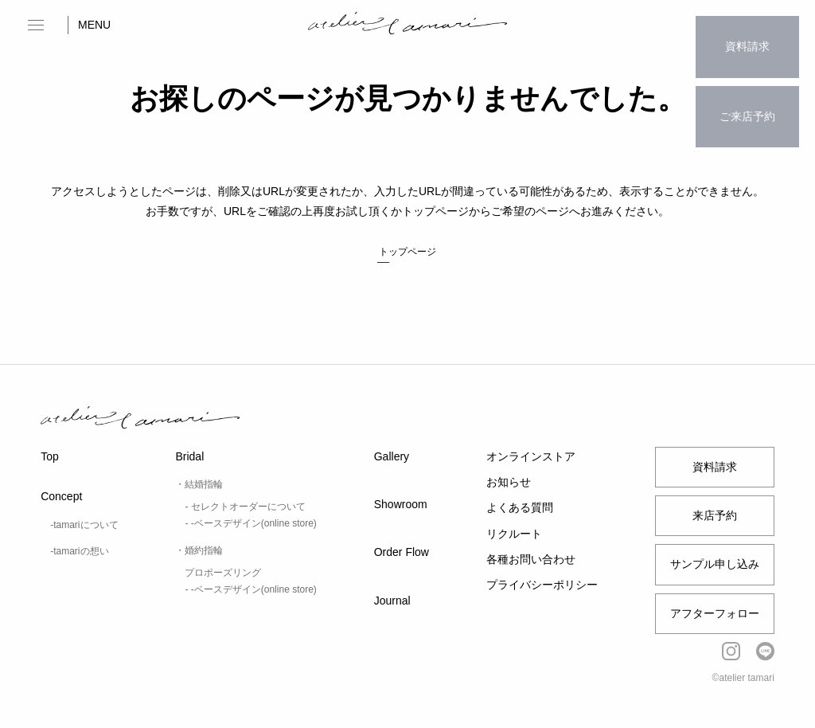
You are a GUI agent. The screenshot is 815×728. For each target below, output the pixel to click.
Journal (392, 600)
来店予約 (714, 515)
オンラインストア (530, 456)
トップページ (407, 251)
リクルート (514, 533)
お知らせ (508, 482)
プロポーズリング (223, 572)
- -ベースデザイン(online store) (250, 523)
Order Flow (401, 552)
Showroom (400, 504)
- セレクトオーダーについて (245, 506)
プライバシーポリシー (542, 584)
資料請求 (747, 35)
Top (50, 456)
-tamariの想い (79, 551)
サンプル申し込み (714, 564)
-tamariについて (84, 524)
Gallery (391, 456)
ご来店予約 (747, 84)
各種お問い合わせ (530, 559)
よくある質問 (519, 507)
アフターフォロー (714, 613)
